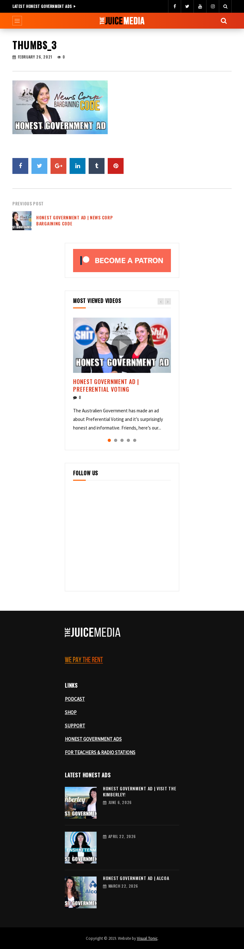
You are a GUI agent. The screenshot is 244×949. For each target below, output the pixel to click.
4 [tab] (128, 440)
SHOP (71, 712)
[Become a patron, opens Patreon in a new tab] (122, 260)
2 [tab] (115, 440)
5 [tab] (134, 440)
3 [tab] (122, 440)
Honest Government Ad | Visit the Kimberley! (139, 791)
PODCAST (75, 699)
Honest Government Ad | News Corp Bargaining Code (74, 220)
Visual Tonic (147, 938)
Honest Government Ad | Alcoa (136, 878)
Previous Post (28, 203)
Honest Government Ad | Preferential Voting (106, 385)
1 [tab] (109, 440)
